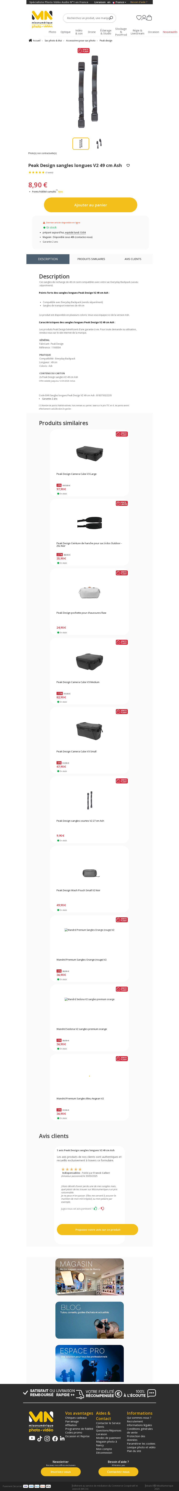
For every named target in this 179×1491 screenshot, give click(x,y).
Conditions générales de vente (140, 1430)
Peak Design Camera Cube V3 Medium (78, 682)
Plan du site (134, 1451)
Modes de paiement (108, 1438)
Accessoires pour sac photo (81, 40)
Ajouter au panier (90, 204)
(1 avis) (49, 172)
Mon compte (104, 1449)
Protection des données (136, 1438)
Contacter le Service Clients (108, 1425)
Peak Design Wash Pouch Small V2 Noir (78, 890)
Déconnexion (104, 1452)
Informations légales (139, 1425)
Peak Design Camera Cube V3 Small (76, 751)
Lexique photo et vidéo (141, 1447)
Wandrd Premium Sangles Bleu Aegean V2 (80, 1098)
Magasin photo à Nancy (106, 1443)
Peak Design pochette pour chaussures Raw (81, 612)
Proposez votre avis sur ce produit (97, 1229)
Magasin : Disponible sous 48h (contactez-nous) (67, 237)
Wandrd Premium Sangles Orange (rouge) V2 (82, 959)
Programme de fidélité (79, 1429)
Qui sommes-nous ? (139, 1417)
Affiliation (71, 1425)
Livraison (101, 1434)
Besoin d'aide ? (138, 2)
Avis (133, 259)
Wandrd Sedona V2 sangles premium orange (82, 1029)
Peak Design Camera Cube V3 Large (77, 474)
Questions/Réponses (108, 1430)
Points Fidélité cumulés (44, 191)
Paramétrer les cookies (141, 1443)
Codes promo (73, 1432)
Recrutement (135, 1421)
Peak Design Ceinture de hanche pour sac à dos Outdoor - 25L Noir (89, 544)
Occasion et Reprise (77, 1436)
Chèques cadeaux (76, 1417)
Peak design (106, 40)
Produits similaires (91, 259)
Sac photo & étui (53, 40)
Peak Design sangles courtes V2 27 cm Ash (80, 820)
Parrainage (72, 1421)
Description (48, 259)
